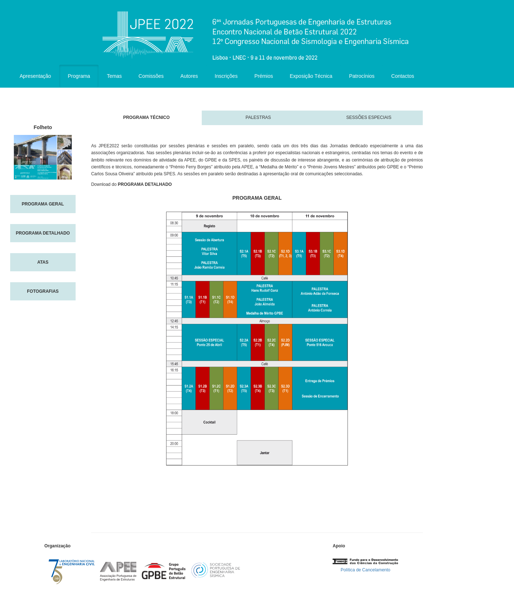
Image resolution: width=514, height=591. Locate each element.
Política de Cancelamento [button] (365, 569)
